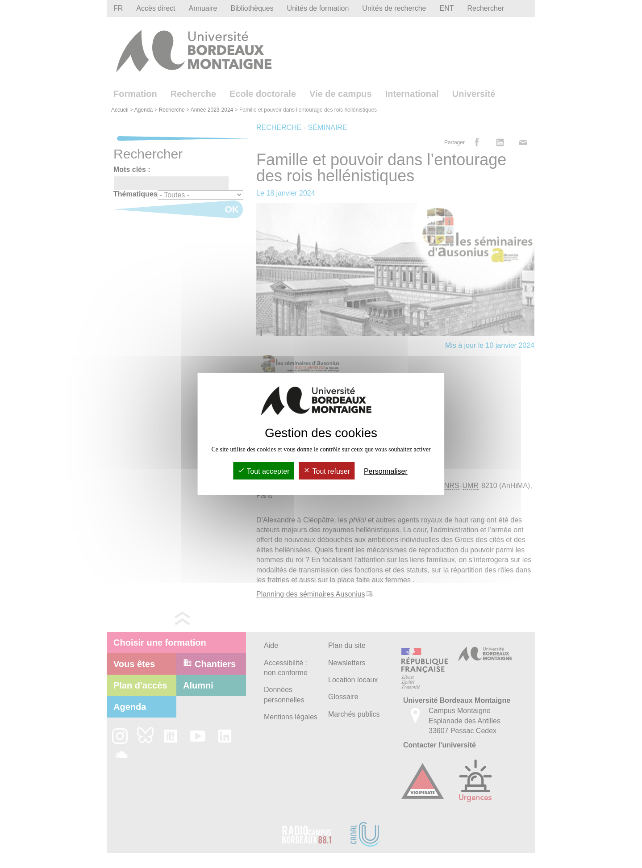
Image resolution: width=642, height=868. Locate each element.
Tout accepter (263, 471)
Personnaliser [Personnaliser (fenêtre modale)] (386, 471)
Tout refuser (326, 471)
